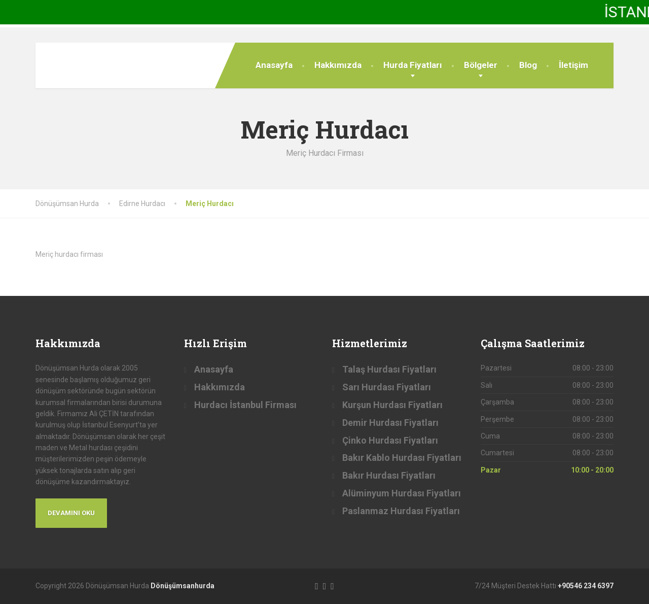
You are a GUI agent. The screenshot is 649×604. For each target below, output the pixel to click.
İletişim (573, 65)
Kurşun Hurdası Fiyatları (392, 404)
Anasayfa (274, 65)
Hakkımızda (338, 65)
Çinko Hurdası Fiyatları (390, 440)
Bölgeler (480, 65)
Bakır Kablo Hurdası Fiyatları (401, 457)
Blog (528, 65)
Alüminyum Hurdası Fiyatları (401, 493)
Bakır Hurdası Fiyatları (389, 475)
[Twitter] (324, 585)
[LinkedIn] (332, 585)
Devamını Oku (71, 513)
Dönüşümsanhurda (182, 586)
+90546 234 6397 (586, 586)
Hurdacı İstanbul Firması (245, 404)
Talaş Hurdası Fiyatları (389, 369)
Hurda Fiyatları (412, 65)
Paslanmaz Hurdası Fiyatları (401, 511)
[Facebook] (316, 585)
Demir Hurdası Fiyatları (390, 422)
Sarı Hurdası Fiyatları (386, 387)
